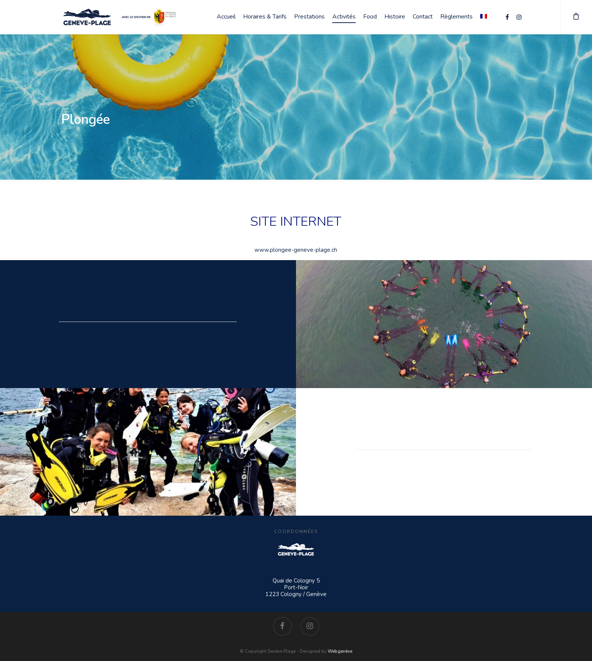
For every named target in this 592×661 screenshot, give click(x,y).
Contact (423, 16)
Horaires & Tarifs (265, 16)
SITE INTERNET (295, 221)
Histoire (394, 16)
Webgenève (340, 651)
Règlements (456, 16)
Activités (344, 16)
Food (370, 16)
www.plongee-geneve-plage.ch (295, 250)
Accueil (226, 16)
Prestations (309, 16)
